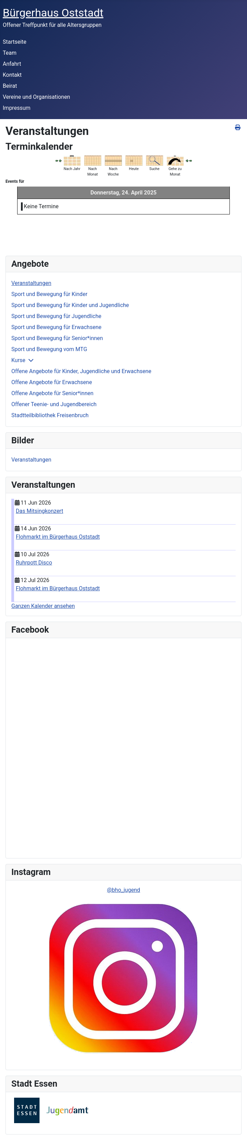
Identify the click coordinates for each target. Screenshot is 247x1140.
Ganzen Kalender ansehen (43, 606)
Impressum (17, 108)
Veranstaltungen (31, 283)
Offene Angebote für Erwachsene (51, 382)
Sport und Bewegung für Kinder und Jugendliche (70, 305)
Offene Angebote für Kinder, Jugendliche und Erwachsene (81, 371)
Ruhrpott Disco (34, 562)
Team (9, 53)
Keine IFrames (60, 747)
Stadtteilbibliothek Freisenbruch (50, 415)
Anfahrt (12, 64)
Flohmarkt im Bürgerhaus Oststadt (58, 537)
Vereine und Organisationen (36, 97)
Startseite (14, 42)
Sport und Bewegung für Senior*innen (57, 338)
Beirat (10, 86)
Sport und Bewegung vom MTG (49, 349)
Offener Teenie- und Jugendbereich (54, 404)
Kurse (18, 360)
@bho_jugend (123, 890)
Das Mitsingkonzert (39, 511)
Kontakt (12, 75)
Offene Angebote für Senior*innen (52, 393)
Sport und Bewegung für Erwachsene (56, 327)
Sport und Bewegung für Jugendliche (56, 316)
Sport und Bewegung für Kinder (49, 294)
